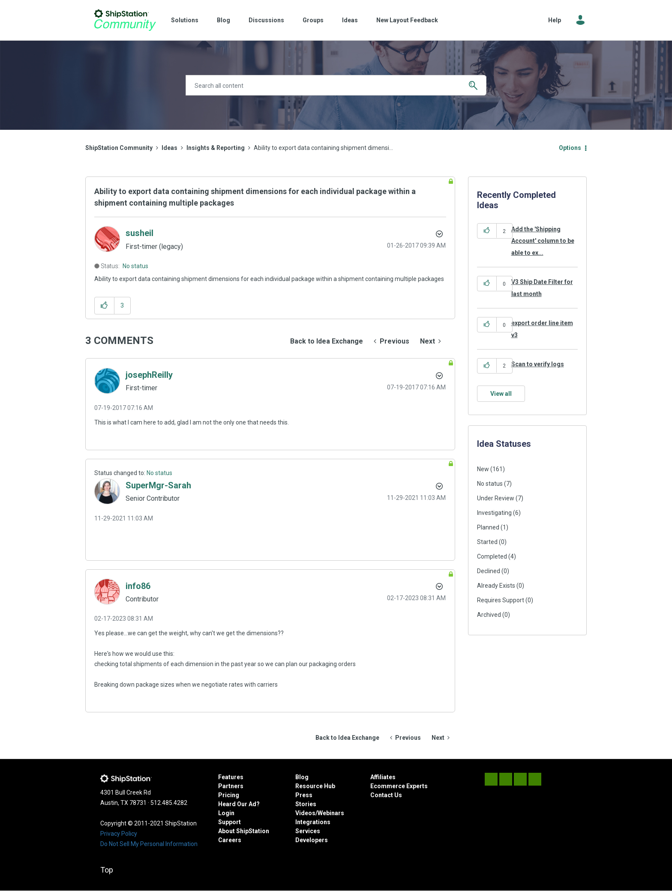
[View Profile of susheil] (139, 233)
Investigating (494, 512)
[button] (104, 305)
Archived (489, 614)
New (483, 469)
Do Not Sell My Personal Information (149, 843)
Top (106, 869)
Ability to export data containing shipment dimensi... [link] (323, 147)
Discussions (266, 20)
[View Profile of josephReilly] (149, 375)
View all (501, 393)
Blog (223, 20)
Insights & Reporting (215, 147)
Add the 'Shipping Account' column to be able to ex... (542, 241)
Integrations (312, 822)
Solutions (184, 20)
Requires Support (500, 600)
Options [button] (570, 147)
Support (229, 822)
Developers (311, 840)
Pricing (228, 795)
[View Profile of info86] (138, 586)
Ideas (350, 20)
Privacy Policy (118, 833)
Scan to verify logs (537, 364)
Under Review (495, 498)
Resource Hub (315, 786)
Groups (313, 20)
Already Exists (496, 585)
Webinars (331, 813)
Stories (305, 804)
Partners (230, 786)
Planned (488, 527)
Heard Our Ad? (239, 804)
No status (135, 266)
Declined (488, 571)
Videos (305, 813)
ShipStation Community (124, 20)
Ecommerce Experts (399, 786)
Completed (492, 556)
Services (307, 831)
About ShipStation (243, 831)
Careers (229, 840)
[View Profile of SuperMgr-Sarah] (158, 485)
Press (303, 795)
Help (554, 20)
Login (226, 813)
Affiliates (383, 777)
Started (487, 541)
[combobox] (336, 85)
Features (230, 777)
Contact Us (386, 795)
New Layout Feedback (407, 20)
